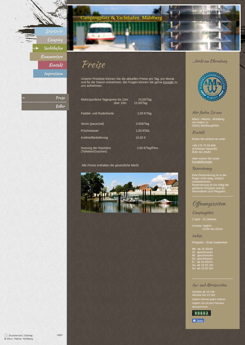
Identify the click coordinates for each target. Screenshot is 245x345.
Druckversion (13, 335)
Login (60, 334)
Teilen (198, 320)
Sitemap (28, 335)
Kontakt (168, 82)
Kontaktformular (202, 161)
